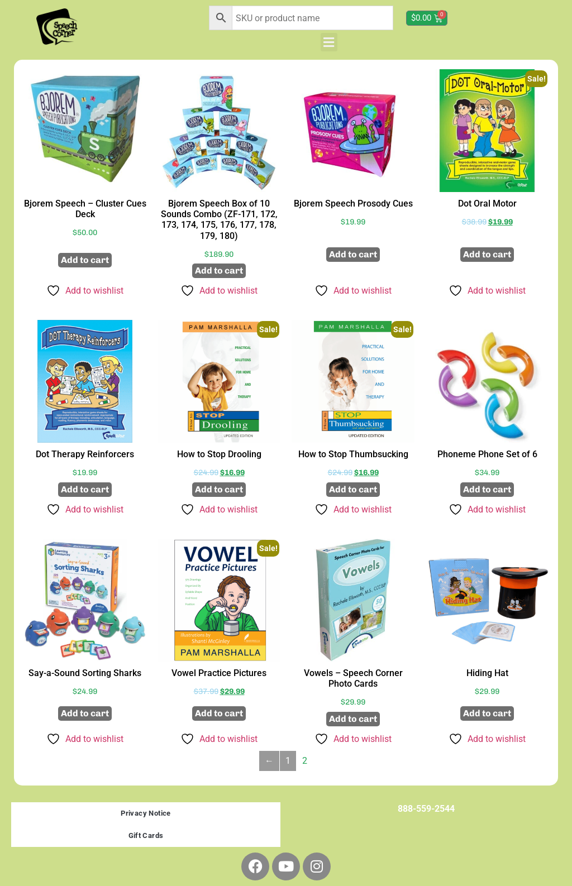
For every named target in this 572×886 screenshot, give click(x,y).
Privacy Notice (146, 813)
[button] (329, 42)
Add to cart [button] (85, 260)
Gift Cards (146, 835)
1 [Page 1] (287, 760)
